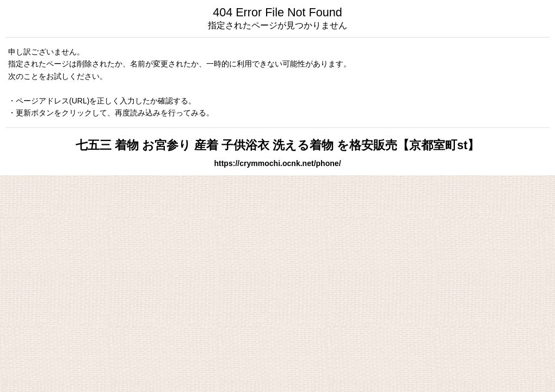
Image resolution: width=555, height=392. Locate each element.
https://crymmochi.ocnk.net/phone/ (277, 163)
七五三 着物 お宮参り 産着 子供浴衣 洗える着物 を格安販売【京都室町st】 (277, 145)
